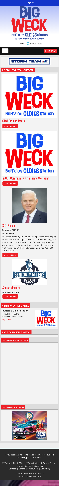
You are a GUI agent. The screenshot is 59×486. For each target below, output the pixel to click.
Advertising (45, 468)
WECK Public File (9, 463)
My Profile (6, 319)
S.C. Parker (8, 225)
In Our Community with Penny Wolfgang (25, 178)
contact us (36, 457)
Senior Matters (11, 287)
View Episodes (10, 126)
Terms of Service (24, 466)
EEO (21, 463)
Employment (32, 468)
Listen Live (50, 50)
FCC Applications (33, 463)
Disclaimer (38, 466)
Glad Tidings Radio (13, 120)
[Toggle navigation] (5, 50)
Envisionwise (28, 476)
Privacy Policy (49, 463)
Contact (22, 468)
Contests (13, 468)
